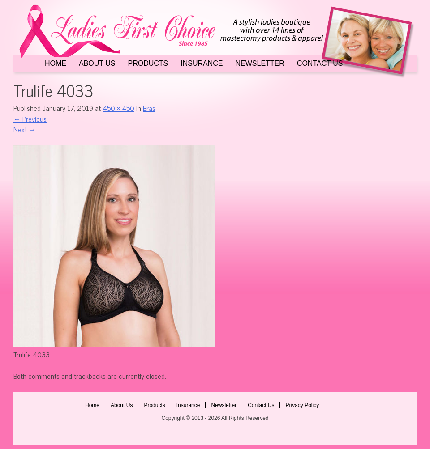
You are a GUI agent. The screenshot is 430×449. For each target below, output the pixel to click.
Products (148, 63)
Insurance (202, 63)
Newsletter (260, 63)
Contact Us (320, 63)
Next (24, 129)
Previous (30, 118)
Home (55, 63)
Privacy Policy (302, 405)
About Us (97, 63)
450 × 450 (118, 108)
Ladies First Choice (215, 41)
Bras (149, 108)
